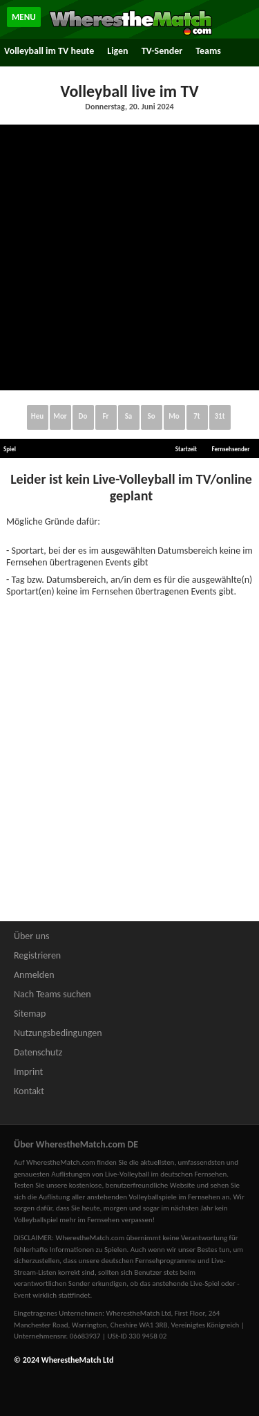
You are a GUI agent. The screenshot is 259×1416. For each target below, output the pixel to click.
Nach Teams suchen (52, 994)
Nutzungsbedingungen (58, 1033)
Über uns (32, 936)
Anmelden (34, 975)
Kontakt (29, 1091)
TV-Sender (162, 51)
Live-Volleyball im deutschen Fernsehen (166, 1174)
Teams (208, 51)
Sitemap (30, 1013)
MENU (24, 17)
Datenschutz (38, 1052)
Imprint (28, 1072)
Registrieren (37, 955)
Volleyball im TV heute (49, 51)
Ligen (117, 51)
